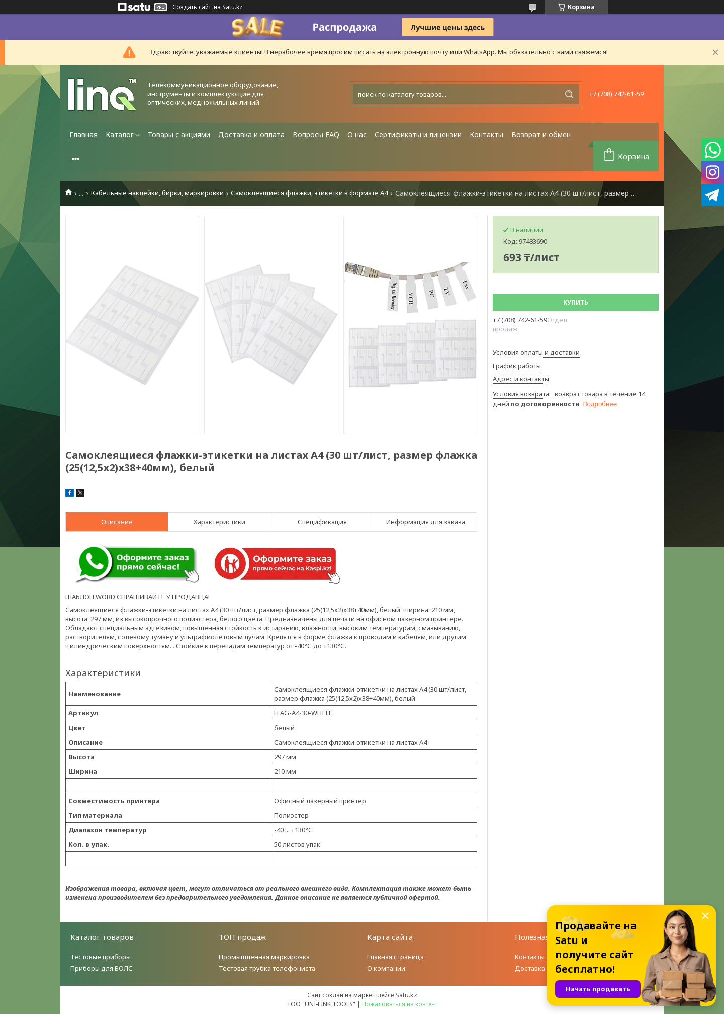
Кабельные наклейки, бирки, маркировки (157, 193)
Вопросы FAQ (316, 134)
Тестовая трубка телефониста (267, 968)
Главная (83, 134)
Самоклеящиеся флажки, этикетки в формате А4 (309, 193)
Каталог (120, 134)
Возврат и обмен (541, 134)
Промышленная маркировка (264, 956)
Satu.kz (406, 994)
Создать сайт (191, 7)
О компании (386, 968)
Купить (575, 302)
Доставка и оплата (251, 134)
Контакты (486, 134)
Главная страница (395, 956)
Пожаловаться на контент (399, 1004)
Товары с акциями (179, 134)
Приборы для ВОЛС (101, 968)
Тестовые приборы (100, 956)
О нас (357, 134)
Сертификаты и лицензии (418, 134)
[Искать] (569, 94)
